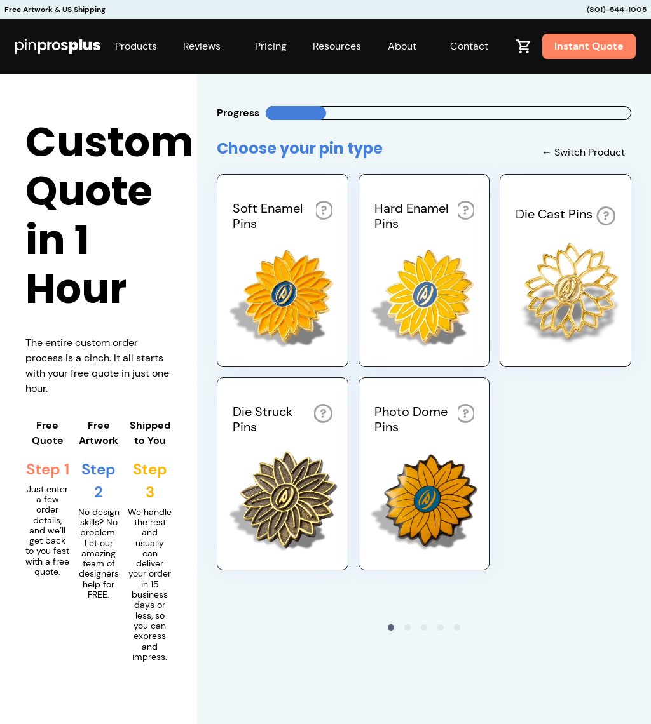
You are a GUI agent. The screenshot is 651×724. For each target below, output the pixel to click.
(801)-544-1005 (617, 9)
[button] (136, 46)
